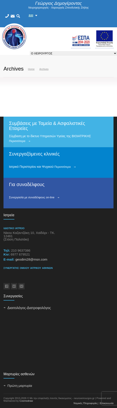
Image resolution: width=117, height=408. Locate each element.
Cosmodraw (26, 400)
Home (31, 69)
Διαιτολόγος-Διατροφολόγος (29, 308)
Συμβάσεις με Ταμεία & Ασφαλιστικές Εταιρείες (47, 126)
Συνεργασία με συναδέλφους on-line (31, 197)
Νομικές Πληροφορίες (86, 403)
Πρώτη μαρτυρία (19, 385)
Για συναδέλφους (26, 184)
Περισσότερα (17, 141)
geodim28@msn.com (31, 259)
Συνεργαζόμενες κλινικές (34, 154)
